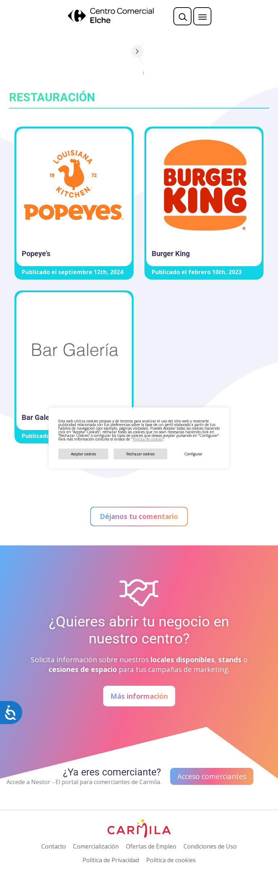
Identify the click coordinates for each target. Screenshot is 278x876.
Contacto (53, 846)
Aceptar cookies (83, 453)
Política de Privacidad (111, 860)
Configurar (193, 453)
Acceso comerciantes (211, 776)
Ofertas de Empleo (151, 846)
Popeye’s (36, 253)
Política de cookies (148, 439)
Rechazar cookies (140, 453)
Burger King (171, 253)
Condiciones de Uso (210, 846)
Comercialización (96, 846)
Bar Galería (40, 417)
